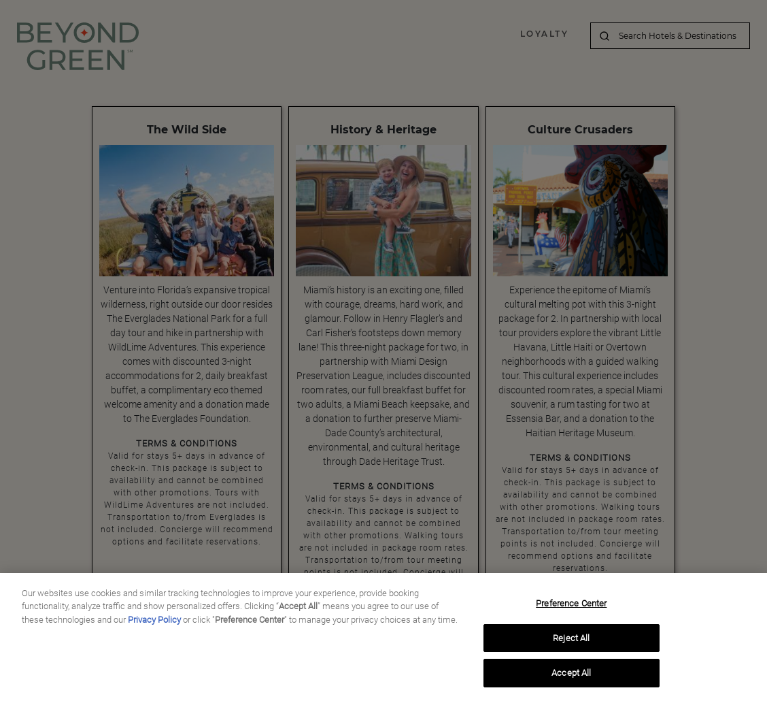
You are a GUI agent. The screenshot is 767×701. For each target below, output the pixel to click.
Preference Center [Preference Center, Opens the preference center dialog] (571, 606)
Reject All (571, 640)
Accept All (571, 675)
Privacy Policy (154, 622)
